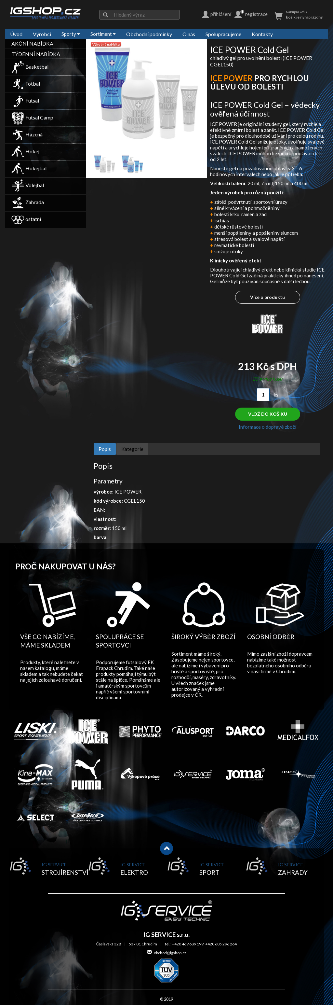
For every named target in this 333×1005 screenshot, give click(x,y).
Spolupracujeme (223, 34)
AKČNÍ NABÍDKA (32, 43)
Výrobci (42, 34)
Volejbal (27, 185)
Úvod (16, 34)
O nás (188, 34)
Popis (105, 449)
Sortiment (103, 34)
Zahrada (27, 202)
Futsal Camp (32, 117)
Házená (27, 134)
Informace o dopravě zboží (267, 427)
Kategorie (132, 449)
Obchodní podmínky (149, 34)
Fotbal (25, 83)
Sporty (70, 34)
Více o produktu (267, 297)
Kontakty (262, 34)
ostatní (26, 219)
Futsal (25, 100)
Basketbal (29, 66)
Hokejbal (29, 168)
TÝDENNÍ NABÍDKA (35, 54)
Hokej (25, 151)
